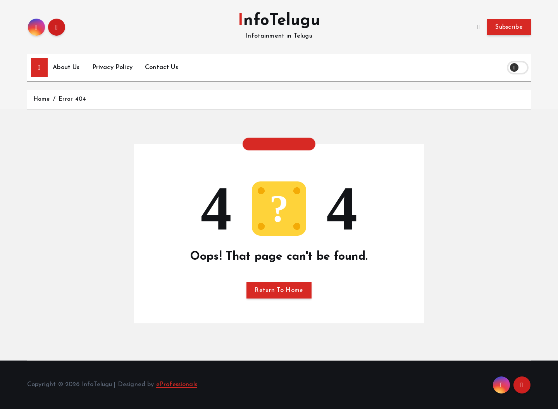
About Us (66, 67)
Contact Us (161, 67)
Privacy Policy (112, 67)
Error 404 (72, 99)
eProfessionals (176, 384)
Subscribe (509, 27)
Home (41, 99)
